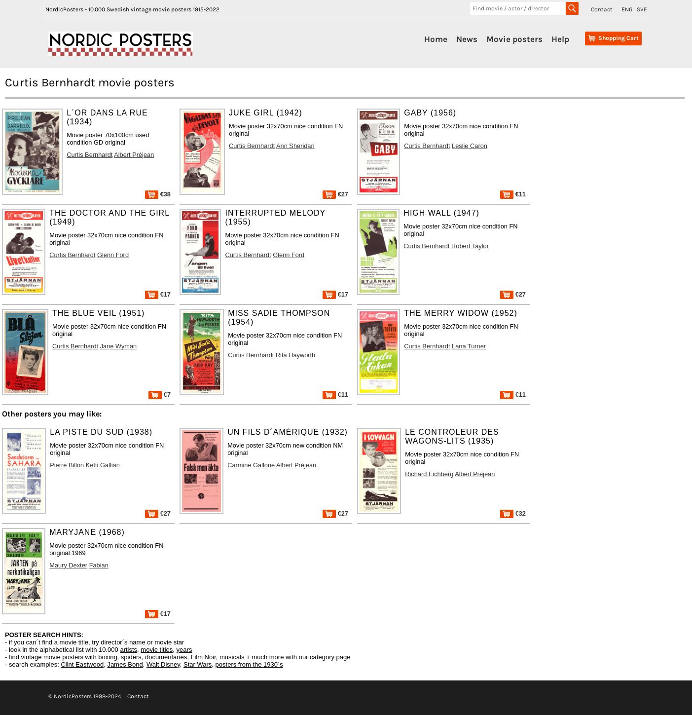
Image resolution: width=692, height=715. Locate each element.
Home (435, 39)
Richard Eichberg (429, 474)
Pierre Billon (67, 465)
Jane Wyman (118, 346)
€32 (513, 513)
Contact (602, 9)
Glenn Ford (113, 255)
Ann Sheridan (295, 146)
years (184, 649)
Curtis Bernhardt (89, 154)
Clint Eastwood (82, 664)
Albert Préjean (134, 154)
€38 (158, 194)
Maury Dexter (68, 565)
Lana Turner (469, 346)
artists (128, 649)
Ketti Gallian (103, 465)
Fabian (99, 565)
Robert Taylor (470, 246)
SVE (642, 9)
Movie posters (514, 39)
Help (560, 39)
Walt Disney (163, 664)
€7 (159, 394)
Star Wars (197, 664)
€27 (335, 194)
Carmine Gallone (251, 465)
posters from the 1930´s (249, 664)
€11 (513, 194)
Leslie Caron (469, 146)
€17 (158, 294)
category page (330, 657)
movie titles (157, 649)
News (466, 39)
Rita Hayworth (295, 355)
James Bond (125, 664)
